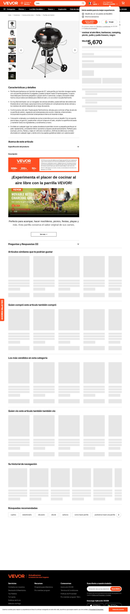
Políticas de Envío (14, 600)
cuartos (13, 515)
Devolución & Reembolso (17, 590)
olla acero (41, 515)
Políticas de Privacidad (68, 594)
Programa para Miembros (44, 587)
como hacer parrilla (81, 515)
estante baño (27, 515)
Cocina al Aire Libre (28, 15)
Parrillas (38, 15)
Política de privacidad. (90, 28)
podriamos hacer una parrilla (105, 515)
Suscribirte (116, 589)
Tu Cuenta (11, 597)
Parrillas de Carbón (48, 15)
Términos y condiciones (103, 26)
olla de (53, 515)
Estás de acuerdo (118, 609)
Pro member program (42, 590)
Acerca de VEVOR (67, 587)
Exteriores (17, 15)
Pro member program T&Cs (70, 597)
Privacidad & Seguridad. (96, 609)
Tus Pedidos (12, 594)
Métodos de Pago (14, 604)
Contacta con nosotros (16, 587)
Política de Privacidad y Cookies (101, 595)
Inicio (9, 15)
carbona (65, 515)
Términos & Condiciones (69, 590)
